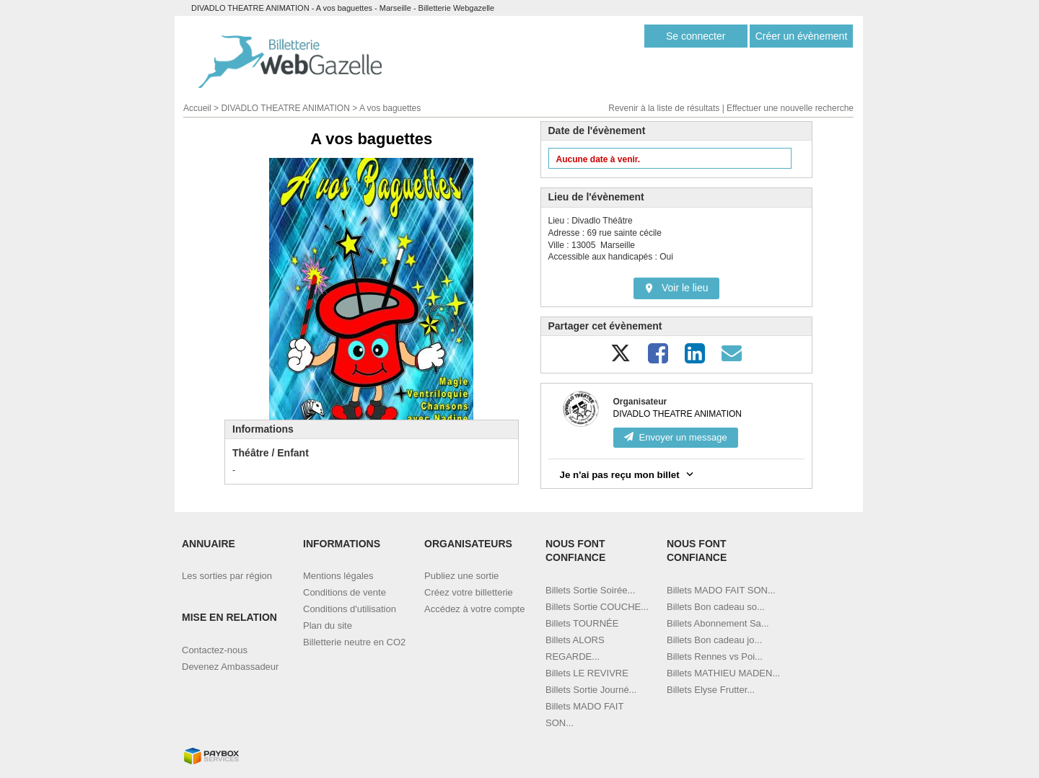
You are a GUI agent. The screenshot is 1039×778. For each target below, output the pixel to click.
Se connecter (696, 36)
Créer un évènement (801, 36)
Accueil (197, 108)
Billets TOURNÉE (581, 623)
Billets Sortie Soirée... (590, 590)
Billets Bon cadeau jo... (714, 640)
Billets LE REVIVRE (586, 673)
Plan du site (327, 625)
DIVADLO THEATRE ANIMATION (285, 108)
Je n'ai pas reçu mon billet (628, 473)
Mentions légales (338, 575)
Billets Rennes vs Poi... (715, 656)
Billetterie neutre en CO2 (354, 642)
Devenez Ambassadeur (230, 666)
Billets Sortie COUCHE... (597, 606)
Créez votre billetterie (468, 592)
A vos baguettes (390, 108)
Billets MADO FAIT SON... (721, 590)
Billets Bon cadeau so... (716, 606)
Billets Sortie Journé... (590, 689)
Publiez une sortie (461, 575)
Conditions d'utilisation (349, 609)
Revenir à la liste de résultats (663, 108)
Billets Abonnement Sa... (718, 623)
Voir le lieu (676, 287)
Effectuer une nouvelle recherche (790, 108)
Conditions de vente (344, 592)
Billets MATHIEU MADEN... (723, 673)
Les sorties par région (227, 575)
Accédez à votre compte (474, 609)
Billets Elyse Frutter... (711, 689)
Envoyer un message (675, 437)
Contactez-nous (214, 650)
